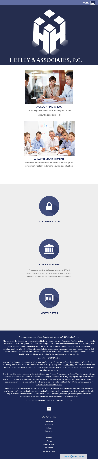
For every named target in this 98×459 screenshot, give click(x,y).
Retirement (49, 421)
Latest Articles (49, 444)
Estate (49, 428)
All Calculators (49, 451)
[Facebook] (49, 409)
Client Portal (49, 264)
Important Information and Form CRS (40, 400)
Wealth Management (49, 159)
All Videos (49, 448)
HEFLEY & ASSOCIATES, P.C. (46, 60)
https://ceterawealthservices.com (49, 384)
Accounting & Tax (49, 106)
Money (49, 438)
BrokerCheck (74, 337)
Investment (49, 424)
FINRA (67, 365)
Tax (49, 434)
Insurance (49, 431)
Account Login (49, 221)
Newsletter (49, 313)
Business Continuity (64, 400)
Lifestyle (49, 441)
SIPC (72, 365)
